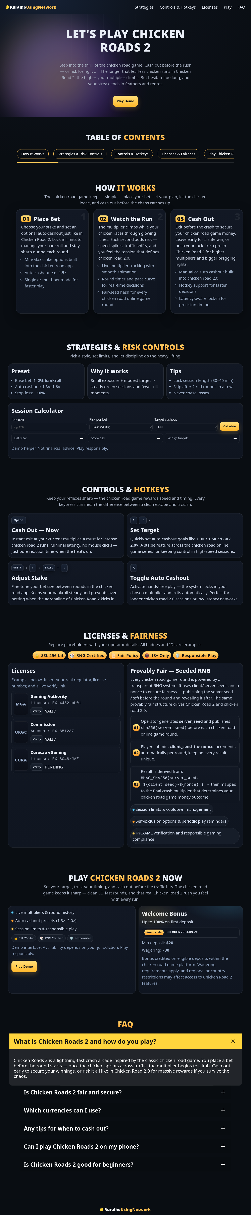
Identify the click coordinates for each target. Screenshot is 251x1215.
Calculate (229, 426)
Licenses (210, 7)
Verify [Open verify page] (37, 711)
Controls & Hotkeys (178, 7)
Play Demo (125, 101)
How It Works (32, 153)
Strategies (144, 7)
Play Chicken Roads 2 (226, 153)
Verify (37, 739)
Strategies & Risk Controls (80, 153)
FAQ (241, 7)
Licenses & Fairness (178, 153)
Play (228, 7)
